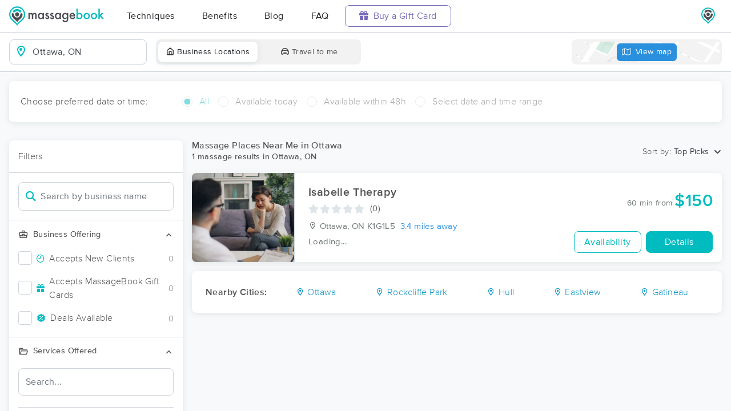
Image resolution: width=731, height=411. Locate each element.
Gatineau (664, 292)
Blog (274, 16)
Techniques (151, 16)
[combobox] (87, 52)
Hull (500, 292)
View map (647, 52)
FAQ (320, 16)
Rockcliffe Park (411, 292)
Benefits (219, 16)
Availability (607, 242)
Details (679, 242)
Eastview (577, 292)
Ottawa (316, 292)
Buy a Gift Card (398, 16)
